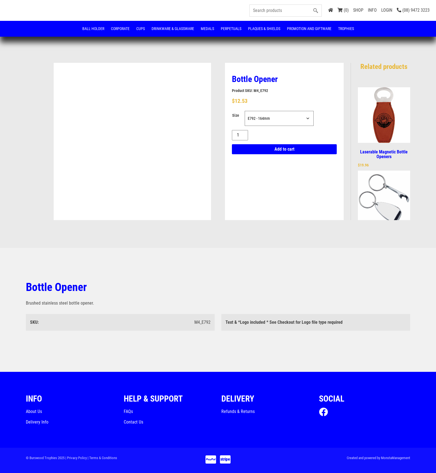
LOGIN (386, 10)
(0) (343, 10)
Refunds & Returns (238, 411)
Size (235, 115)
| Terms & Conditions (102, 458)
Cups (140, 28)
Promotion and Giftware (309, 28)
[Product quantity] (240, 135)
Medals (207, 28)
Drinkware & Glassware (173, 28)
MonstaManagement (395, 458)
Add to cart (284, 149)
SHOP (358, 10)
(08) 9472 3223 (413, 10)
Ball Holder (93, 28)
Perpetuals (231, 28)
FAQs (128, 411)
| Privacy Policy (76, 458)
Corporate (120, 28)
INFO (372, 10)
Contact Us (133, 422)
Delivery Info (37, 422)
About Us (34, 411)
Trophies (346, 28)
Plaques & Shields (264, 28)
